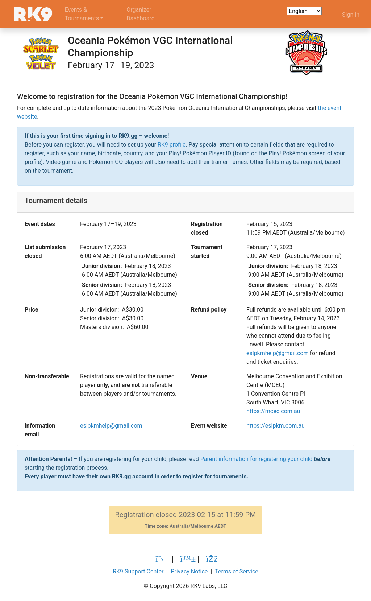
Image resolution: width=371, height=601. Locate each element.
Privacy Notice (189, 571)
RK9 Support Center (138, 571)
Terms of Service (236, 571)
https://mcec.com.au (273, 411)
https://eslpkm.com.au (275, 425)
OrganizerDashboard (140, 14)
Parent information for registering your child (256, 459)
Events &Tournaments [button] (82, 14)
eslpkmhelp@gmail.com (277, 353)
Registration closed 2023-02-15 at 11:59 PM (185, 520)
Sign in (350, 14)
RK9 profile (172, 144)
